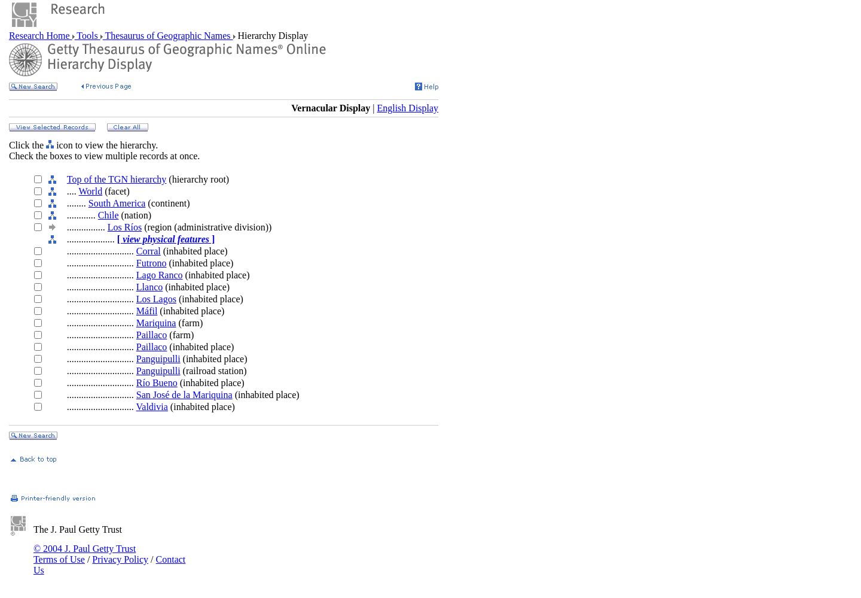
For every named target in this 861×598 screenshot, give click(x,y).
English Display (407, 108)
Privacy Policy (120, 559)
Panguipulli (158, 359)
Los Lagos (156, 299)
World (91, 191)
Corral (148, 251)
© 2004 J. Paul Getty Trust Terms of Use (84, 554)
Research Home (40, 36)
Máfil (147, 311)
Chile (108, 215)
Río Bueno (157, 383)
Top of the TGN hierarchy (117, 179)
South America (117, 203)
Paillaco (151, 335)
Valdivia (152, 407)
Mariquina (156, 323)
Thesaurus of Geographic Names (168, 36)
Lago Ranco (159, 275)
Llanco (149, 287)
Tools (87, 36)
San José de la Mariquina (184, 395)
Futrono (151, 263)
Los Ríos (125, 227)
